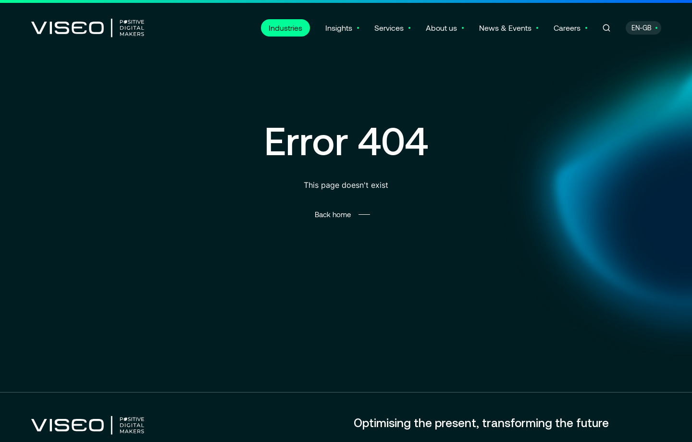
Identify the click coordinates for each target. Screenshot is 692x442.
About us (441, 27)
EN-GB (641, 28)
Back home (333, 214)
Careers (567, 27)
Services (389, 27)
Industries (285, 27)
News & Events (505, 27)
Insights (338, 27)
